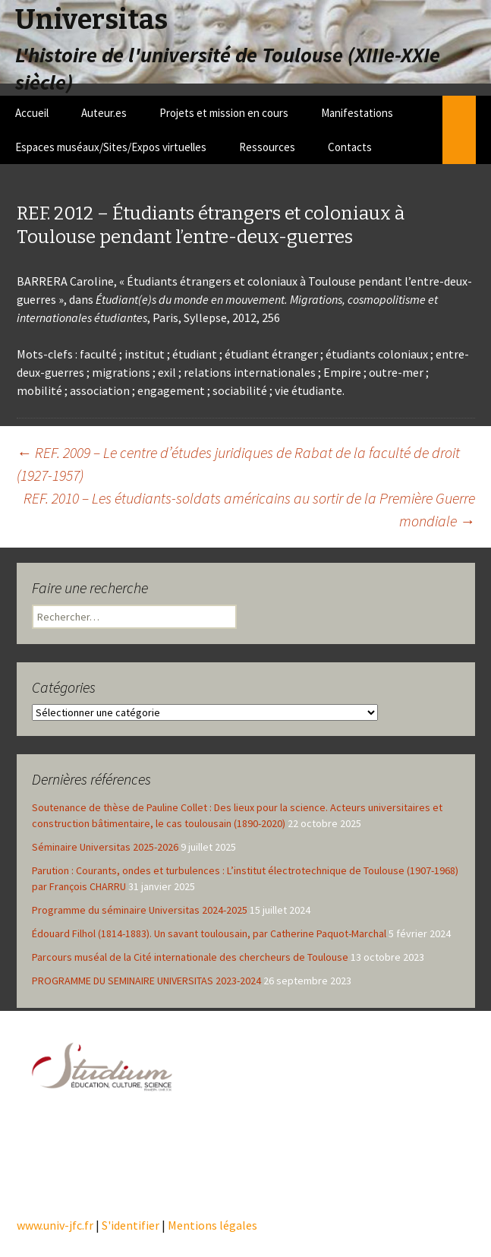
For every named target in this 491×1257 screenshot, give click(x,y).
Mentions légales (212, 1225)
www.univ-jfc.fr (55, 1225)
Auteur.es (104, 113)
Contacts (350, 147)
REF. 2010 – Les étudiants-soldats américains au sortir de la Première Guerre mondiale (249, 509)
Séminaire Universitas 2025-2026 (105, 847)
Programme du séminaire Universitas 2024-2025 (139, 910)
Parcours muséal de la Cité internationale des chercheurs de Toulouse (190, 957)
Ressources (267, 147)
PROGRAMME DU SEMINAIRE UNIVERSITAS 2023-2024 (146, 980)
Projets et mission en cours (223, 113)
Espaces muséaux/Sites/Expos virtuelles (110, 147)
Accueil (32, 113)
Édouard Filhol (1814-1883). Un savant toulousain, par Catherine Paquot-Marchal (209, 933)
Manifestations (357, 113)
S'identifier (130, 1225)
